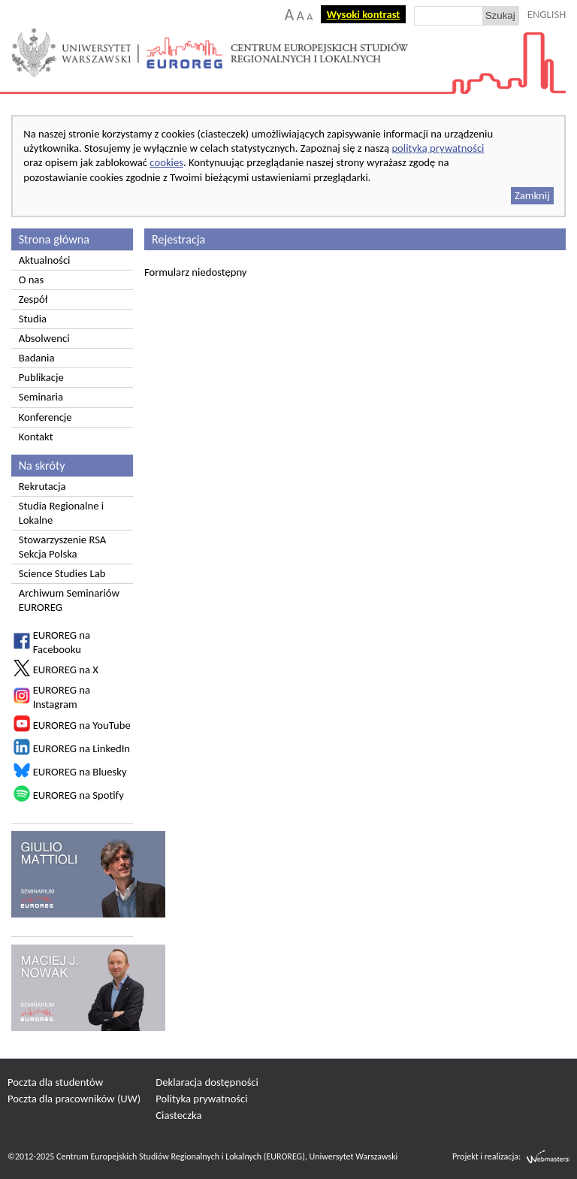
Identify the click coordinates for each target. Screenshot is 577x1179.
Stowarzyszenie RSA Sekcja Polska (63, 547)
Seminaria (41, 397)
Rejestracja (178, 239)
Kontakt (36, 436)
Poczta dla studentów (55, 1082)
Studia (33, 318)
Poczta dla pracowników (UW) (74, 1098)
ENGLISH (546, 14)
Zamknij (532, 195)
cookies (166, 162)
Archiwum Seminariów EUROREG (69, 600)
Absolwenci (44, 338)
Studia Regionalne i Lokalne (61, 513)
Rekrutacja (42, 486)
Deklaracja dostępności (207, 1082)
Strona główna (54, 239)
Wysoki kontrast (363, 14)
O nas (31, 279)
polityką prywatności (437, 148)
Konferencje (45, 417)
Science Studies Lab (62, 573)
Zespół (33, 299)
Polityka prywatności (201, 1098)
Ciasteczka (178, 1115)
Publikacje (41, 377)
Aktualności (45, 260)
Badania (37, 357)
